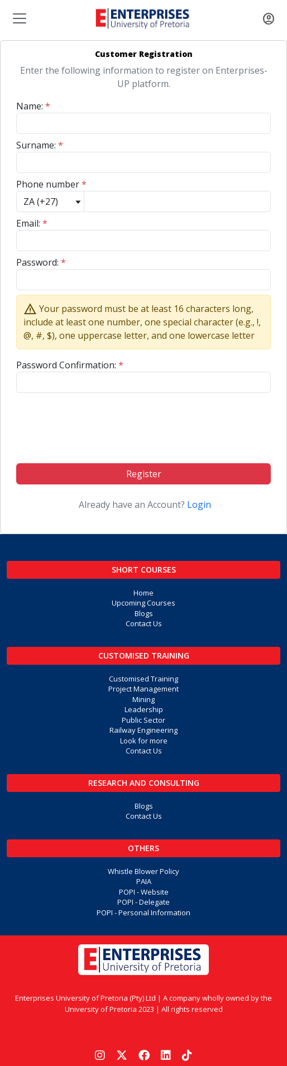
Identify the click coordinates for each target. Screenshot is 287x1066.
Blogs (144, 613)
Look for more (144, 741)
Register (143, 474)
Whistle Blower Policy (143, 871)
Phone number (51, 184)
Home (143, 593)
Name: (33, 106)
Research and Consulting (143, 782)
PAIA (143, 881)
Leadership (144, 709)
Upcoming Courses (143, 603)
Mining (143, 699)
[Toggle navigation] (18, 18)
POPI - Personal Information (143, 912)
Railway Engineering (143, 730)
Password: (41, 262)
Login (199, 504)
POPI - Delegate (143, 902)
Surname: (39, 145)
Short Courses (144, 569)
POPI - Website (144, 892)
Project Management (143, 689)
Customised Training (143, 655)
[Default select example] (50, 201)
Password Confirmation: (69, 365)
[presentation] (143, 423)
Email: (31, 223)
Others (143, 848)
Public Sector (143, 720)
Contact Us (144, 623)
